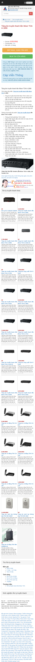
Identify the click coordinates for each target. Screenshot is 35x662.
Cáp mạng (30, 619)
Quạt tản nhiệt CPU (10, 643)
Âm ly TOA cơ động (12, 578)
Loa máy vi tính (20, 641)
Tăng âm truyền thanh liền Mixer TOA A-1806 (17, 21)
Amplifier (9, 581)
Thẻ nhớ (11, 659)
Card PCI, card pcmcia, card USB (10, 636)
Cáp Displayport (5, 627)
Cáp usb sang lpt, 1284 (26, 648)
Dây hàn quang (18, 659)
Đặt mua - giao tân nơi (17, 50)
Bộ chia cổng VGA (19, 633)
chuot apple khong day (7, 176)
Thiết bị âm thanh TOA (7, 626)
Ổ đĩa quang (11, 645)
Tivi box (22, 636)
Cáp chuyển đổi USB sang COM (23, 650)
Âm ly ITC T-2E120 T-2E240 (9, 210)
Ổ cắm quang (15, 634)
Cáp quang (12, 631)
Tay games (23, 617)
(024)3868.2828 (13, 10)
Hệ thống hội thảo (9, 624)
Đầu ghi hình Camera (7, 613)
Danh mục (29, 2)
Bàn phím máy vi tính (7, 640)
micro (13, 620)
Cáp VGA (17, 626)
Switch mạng (23, 615)
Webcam (27, 633)
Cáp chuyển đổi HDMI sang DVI (10, 648)
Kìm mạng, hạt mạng (26, 626)
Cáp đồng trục (28, 654)
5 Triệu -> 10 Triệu (11, 570)
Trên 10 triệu (10, 572)
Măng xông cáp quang (26, 647)
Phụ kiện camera (6, 620)
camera (28, 636)
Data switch (23, 619)
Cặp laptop (27, 631)
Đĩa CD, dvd (13, 657)
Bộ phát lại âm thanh (14, 622)
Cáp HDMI (10, 633)
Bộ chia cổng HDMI (22, 643)
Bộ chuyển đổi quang (7, 652)
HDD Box (29, 634)
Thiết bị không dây (27, 613)
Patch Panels (5, 655)
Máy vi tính (6, 19)
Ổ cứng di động (15, 619)
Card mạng (7, 634)
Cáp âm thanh (10, 629)
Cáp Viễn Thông (13, 75)
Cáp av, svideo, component (21, 640)
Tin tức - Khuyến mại (23, 657)
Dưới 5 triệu (10, 568)
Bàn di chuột (8, 617)
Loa (22, 622)
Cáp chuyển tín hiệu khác (21, 652)
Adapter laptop (20, 631)
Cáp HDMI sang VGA (13, 647)
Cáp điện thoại (13, 655)
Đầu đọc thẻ (23, 634)
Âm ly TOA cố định (12, 576)
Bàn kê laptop (17, 613)
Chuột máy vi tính (6, 615)
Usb (18, 661)
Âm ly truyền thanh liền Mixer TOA (16, 586)
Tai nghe (13, 641)
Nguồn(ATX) (16, 617)
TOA (14, 43)
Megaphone (18, 624)
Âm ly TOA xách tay (12, 580)
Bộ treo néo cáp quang (7, 650)
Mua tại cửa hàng (18, 56)
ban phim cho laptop (12, 177)
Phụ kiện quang (19, 654)
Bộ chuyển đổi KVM (16, 627)
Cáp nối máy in (26, 638)
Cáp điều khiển (27, 659)
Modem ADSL (16, 615)
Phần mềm (4, 661)
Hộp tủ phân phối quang (15, 638)
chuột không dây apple (20, 176)
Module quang (12, 661)
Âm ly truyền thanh (18, 19)
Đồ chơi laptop (27, 624)
